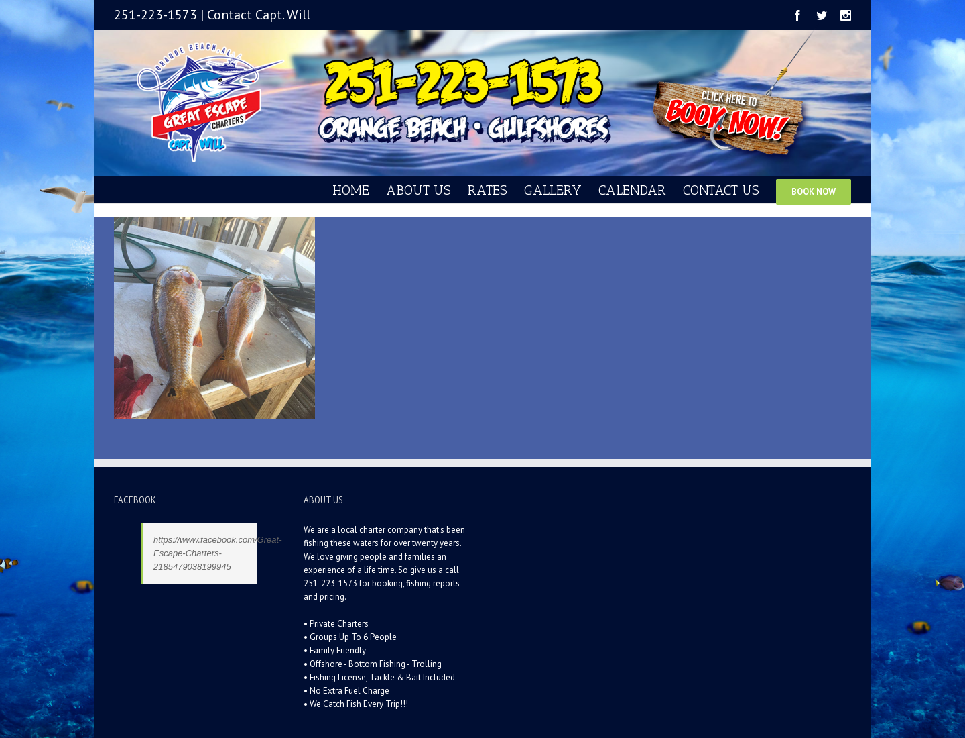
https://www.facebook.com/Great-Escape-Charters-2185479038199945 (217, 553)
